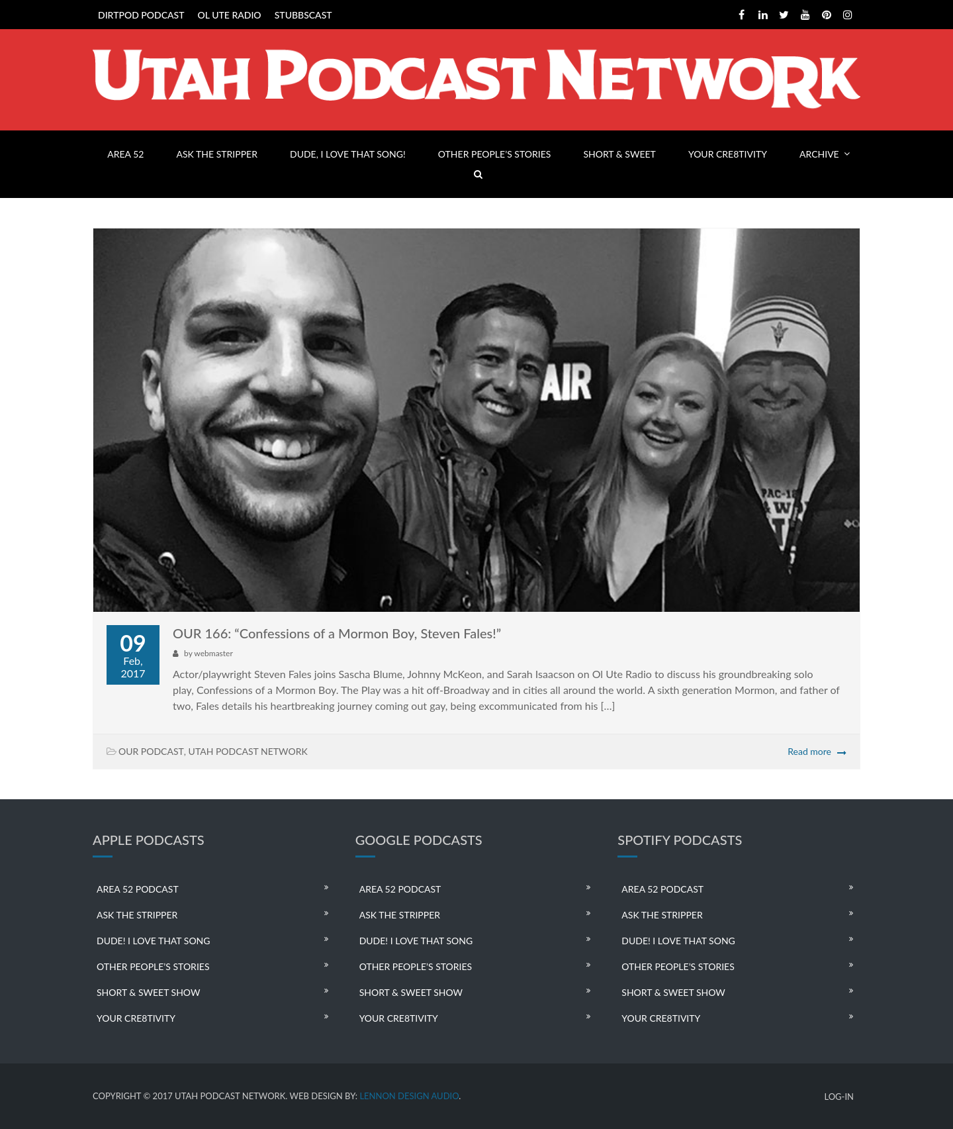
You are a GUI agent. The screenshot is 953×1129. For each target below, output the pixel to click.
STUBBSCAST (303, 15)
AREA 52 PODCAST (138, 889)
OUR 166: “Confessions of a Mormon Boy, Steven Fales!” (337, 633)
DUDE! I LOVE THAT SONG (153, 940)
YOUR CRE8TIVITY (727, 154)
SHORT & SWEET (619, 154)
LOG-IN (839, 1097)
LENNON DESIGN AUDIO (409, 1096)
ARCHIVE (819, 154)
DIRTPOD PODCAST (141, 15)
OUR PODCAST (151, 751)
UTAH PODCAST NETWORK (248, 751)
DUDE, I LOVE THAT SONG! (348, 154)
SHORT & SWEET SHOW (148, 992)
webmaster (213, 653)
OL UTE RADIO (229, 15)
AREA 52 (125, 154)
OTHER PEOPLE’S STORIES (494, 154)
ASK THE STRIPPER (217, 154)
